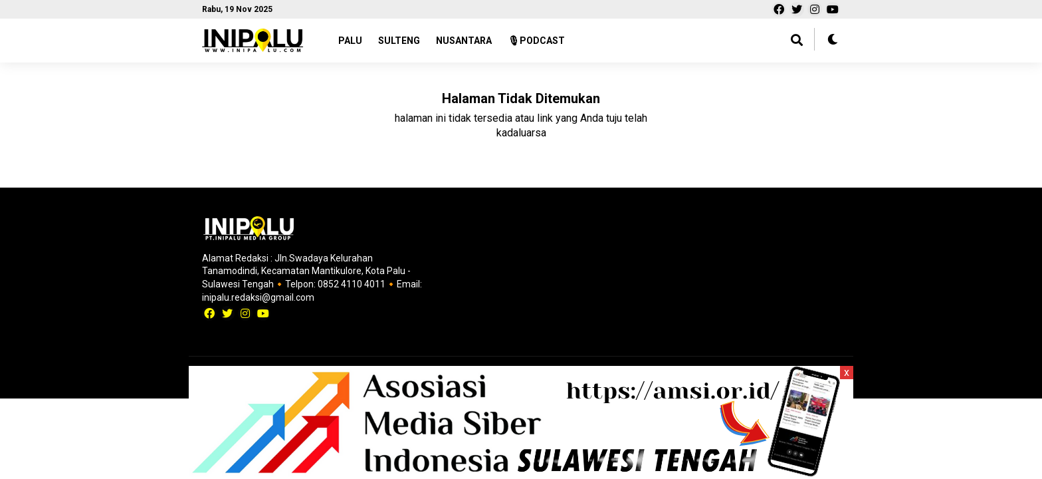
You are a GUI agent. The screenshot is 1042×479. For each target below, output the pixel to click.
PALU (350, 40)
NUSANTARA (464, 40)
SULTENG (399, 40)
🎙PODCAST (536, 40)
